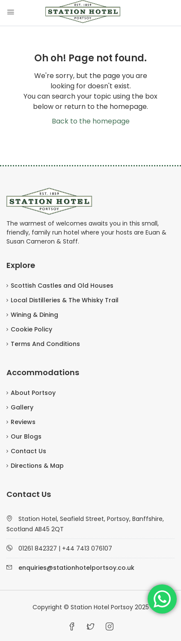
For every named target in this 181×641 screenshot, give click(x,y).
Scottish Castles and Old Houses (62, 285)
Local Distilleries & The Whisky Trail (65, 300)
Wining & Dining (34, 314)
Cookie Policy (31, 329)
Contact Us (28, 451)
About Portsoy (33, 392)
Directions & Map (37, 465)
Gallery (22, 407)
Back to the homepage (91, 121)
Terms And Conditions (45, 344)
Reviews (23, 422)
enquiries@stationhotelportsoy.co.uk (76, 567)
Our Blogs (26, 436)
